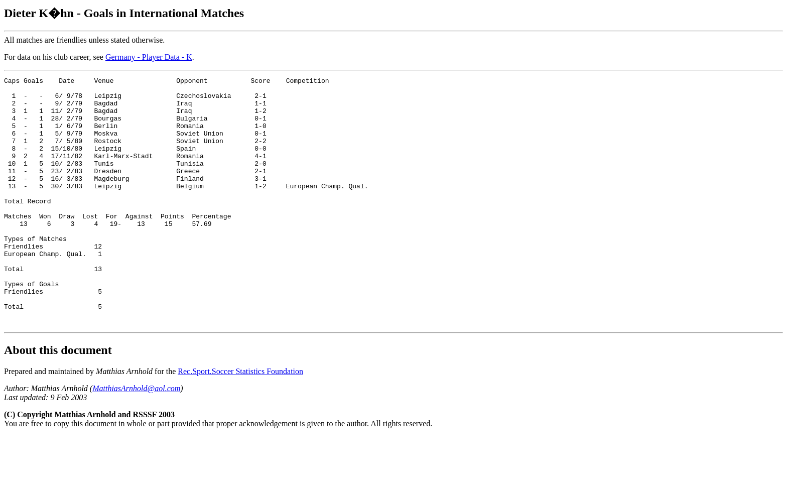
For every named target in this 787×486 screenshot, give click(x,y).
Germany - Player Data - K (148, 57)
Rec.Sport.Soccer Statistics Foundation (240, 421)
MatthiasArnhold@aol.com (136, 438)
